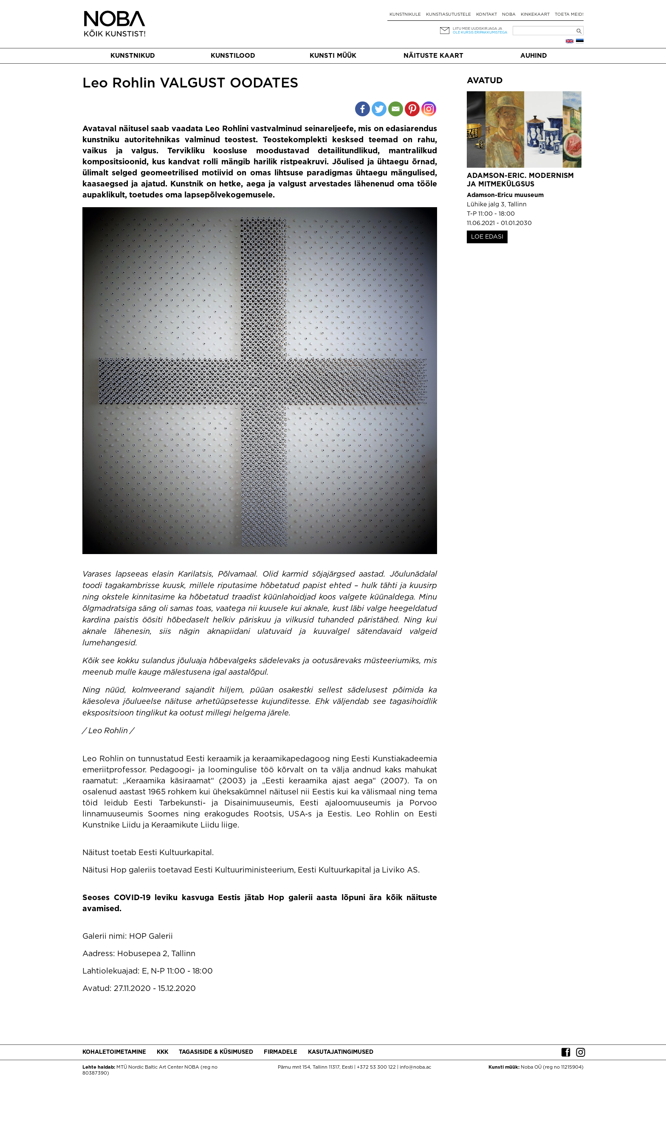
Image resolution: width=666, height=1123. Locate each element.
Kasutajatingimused (340, 1052)
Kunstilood (233, 56)
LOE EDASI (487, 236)
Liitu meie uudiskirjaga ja (477, 28)
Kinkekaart (535, 15)
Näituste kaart (433, 56)
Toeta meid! (569, 15)
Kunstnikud (132, 56)
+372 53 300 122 (376, 1067)
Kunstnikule (405, 15)
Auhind (533, 56)
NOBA (509, 15)
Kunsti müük (333, 56)
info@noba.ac (415, 1067)
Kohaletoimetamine (114, 1052)
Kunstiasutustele (448, 15)
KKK (162, 1052)
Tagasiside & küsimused (216, 1052)
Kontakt (486, 15)
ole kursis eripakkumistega (480, 32)
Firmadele (280, 1052)
